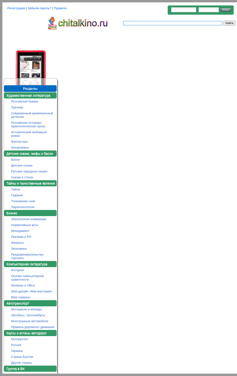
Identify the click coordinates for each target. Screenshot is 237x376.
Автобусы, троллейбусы (28, 315)
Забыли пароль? (39, 8)
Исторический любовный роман (28, 133)
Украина (17, 351)
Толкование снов (23, 201)
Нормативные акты (24, 225)
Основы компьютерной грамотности (27, 277)
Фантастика (19, 141)
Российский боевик (24, 101)
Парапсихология (22, 207)
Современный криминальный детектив (32, 115)
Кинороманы (20, 147)
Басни (15, 159)
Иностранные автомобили (29, 321)
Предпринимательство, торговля (27, 256)
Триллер (17, 107)
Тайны (15, 189)
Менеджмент (20, 231)
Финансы (17, 242)
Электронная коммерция (28, 219)
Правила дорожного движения (32, 327)
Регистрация (16, 8)
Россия (16, 345)
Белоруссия (19, 339)
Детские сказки (21, 165)
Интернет (18, 270)
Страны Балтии (22, 357)
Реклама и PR (21, 237)
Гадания (17, 195)
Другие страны (21, 362)
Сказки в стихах (22, 177)
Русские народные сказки (29, 171)
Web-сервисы (20, 297)
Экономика (19, 248)
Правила (60, 8)
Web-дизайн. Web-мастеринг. (32, 291)
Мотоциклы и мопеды (26, 309)
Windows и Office (23, 285)
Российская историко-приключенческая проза (28, 124)
